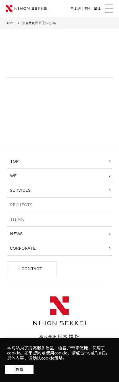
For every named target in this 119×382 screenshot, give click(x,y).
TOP (14, 161)
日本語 (75, 8)
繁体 (97, 8)
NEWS (16, 233)
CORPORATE (23, 248)
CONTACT (32, 268)
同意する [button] (19, 369)
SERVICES (20, 190)
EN (87, 9)
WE (13, 175)
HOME (10, 22)
